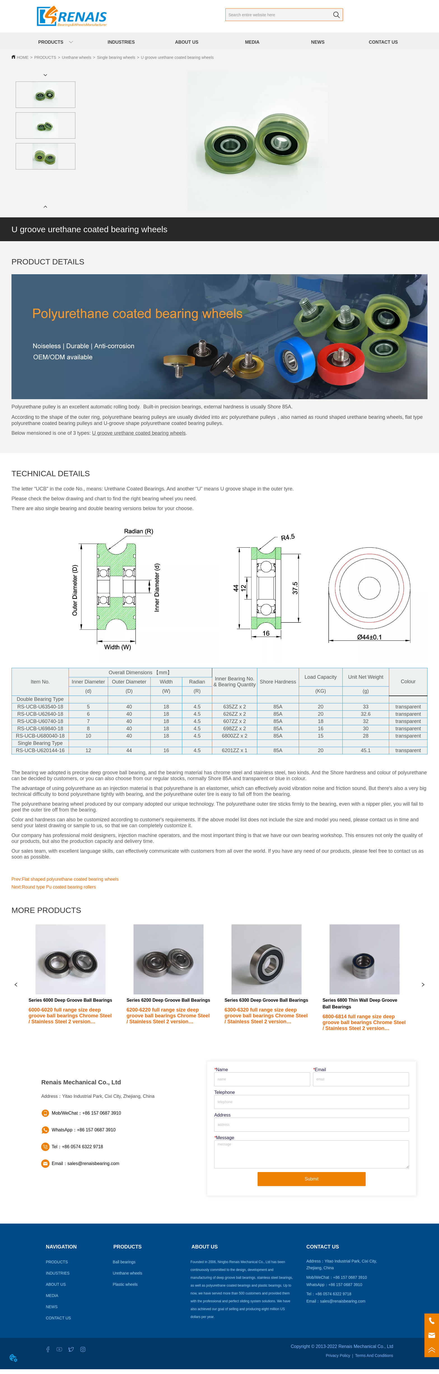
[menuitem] (55, 42)
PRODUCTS (45, 57)
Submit (312, 1183)
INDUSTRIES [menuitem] (121, 42)
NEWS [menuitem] (317, 42)
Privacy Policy (338, 1360)
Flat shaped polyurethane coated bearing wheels (70, 879)
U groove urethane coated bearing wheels (177, 57)
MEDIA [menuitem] (252, 42)
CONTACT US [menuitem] (383, 42)
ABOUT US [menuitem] (187, 42)
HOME (23, 57)
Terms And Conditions (374, 1360)
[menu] (219, 42)
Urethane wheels (76, 57)
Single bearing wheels (116, 57)
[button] (55, 42)
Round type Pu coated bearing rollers (59, 887)
